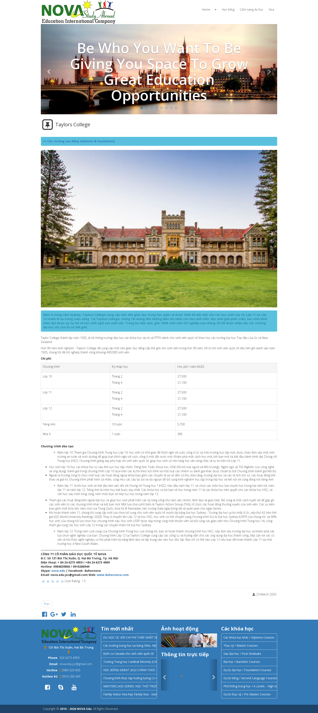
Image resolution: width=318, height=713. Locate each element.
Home (206, 9)
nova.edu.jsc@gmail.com (75, 664)
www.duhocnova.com (113, 575)
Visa (271, 9)
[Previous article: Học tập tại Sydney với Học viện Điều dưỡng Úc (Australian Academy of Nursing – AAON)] (47, 604)
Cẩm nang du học (251, 9)
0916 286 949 (69, 676)
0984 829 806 (69, 670)
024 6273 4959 (69, 658)
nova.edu (58, 571)
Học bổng (228, 9)
